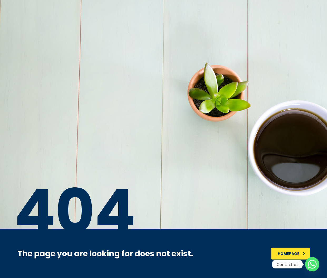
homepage (291, 253)
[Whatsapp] (312, 264)
